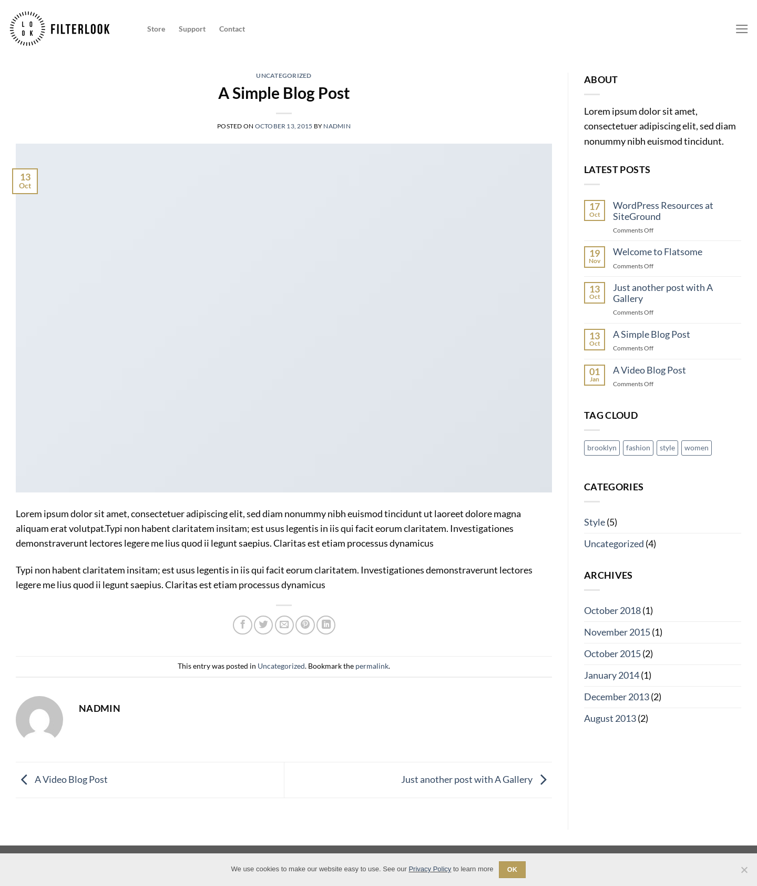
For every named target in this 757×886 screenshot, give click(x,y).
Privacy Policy (429, 869)
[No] (744, 872)
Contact (232, 28)
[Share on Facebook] (242, 625)
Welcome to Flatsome (657, 251)
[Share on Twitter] (263, 625)
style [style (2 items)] (667, 447)
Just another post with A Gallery (476, 778)
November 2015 (617, 632)
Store (156, 28)
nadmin (336, 126)
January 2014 (611, 675)
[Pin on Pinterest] (304, 625)
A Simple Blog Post (651, 334)
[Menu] (742, 29)
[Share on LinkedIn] (325, 625)
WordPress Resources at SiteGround (663, 211)
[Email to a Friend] (284, 625)
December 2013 (616, 696)
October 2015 (612, 653)
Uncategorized (283, 75)
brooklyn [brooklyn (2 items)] (602, 447)
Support (192, 28)
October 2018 (612, 610)
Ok (512, 869)
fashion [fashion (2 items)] (638, 447)
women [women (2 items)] (696, 447)
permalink (371, 665)
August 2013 (610, 718)
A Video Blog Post (62, 778)
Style (594, 522)
